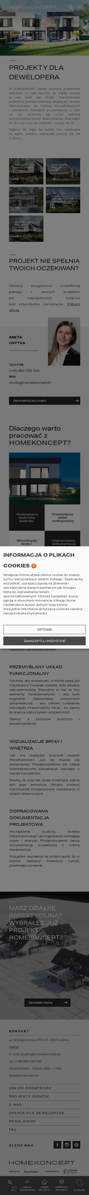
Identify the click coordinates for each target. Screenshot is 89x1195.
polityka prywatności (30, 613)
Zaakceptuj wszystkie (45, 641)
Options (44, 630)
